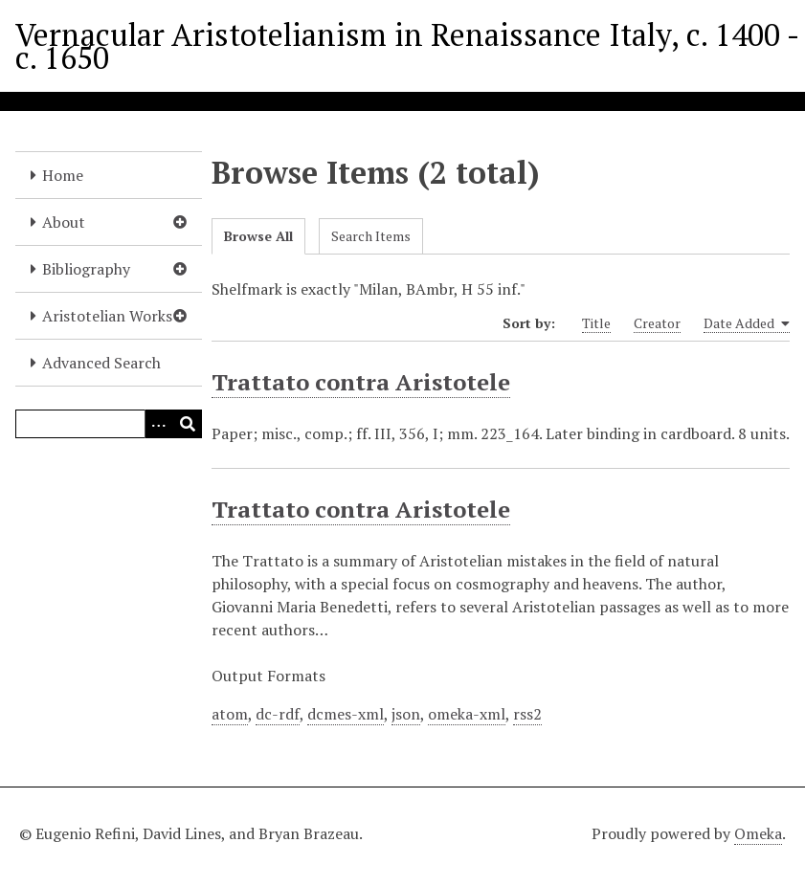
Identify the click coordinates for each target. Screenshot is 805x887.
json (405, 713)
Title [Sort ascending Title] (596, 323)
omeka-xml (466, 713)
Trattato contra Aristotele (361, 381)
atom (230, 713)
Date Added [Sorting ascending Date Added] (747, 323)
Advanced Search (101, 362)
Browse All (258, 236)
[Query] (108, 424)
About (63, 222)
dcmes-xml (345, 713)
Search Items (371, 236)
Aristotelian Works (107, 315)
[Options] (159, 424)
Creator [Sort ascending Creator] (657, 323)
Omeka (758, 833)
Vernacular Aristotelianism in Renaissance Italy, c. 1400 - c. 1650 (406, 46)
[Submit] (187, 424)
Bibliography (86, 268)
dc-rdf (278, 713)
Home (62, 175)
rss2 (527, 713)
